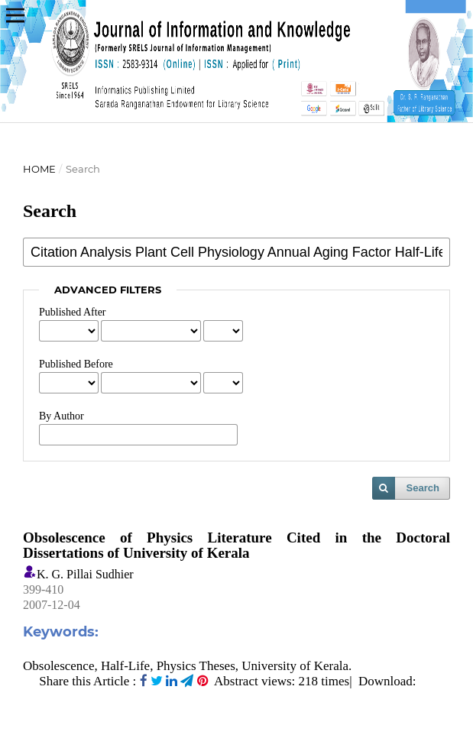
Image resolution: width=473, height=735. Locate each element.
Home (39, 169)
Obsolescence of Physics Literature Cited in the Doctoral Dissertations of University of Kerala (236, 545)
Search (423, 488)
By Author (61, 416)
